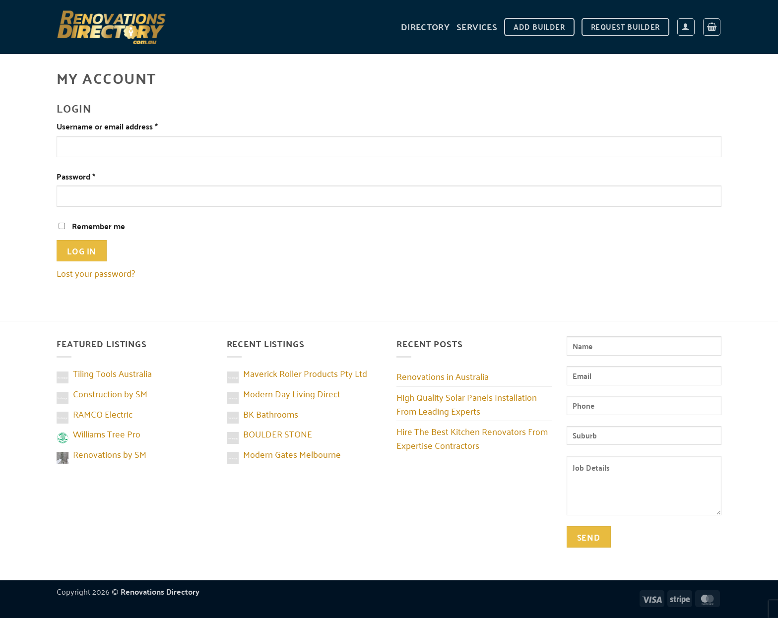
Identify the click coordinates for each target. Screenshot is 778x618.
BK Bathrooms (270, 414)
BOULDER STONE (277, 433)
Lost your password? (96, 273)
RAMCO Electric (102, 414)
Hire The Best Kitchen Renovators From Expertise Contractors (472, 438)
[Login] (686, 27)
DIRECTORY (425, 26)
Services (476, 26)
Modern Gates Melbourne (292, 454)
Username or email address (123, 126)
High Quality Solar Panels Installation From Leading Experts (466, 404)
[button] (711, 27)
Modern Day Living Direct (291, 393)
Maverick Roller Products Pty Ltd (305, 373)
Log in (81, 250)
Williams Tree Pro (106, 433)
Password (92, 176)
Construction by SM (110, 393)
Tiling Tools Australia (112, 373)
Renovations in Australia (442, 376)
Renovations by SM (109, 454)
